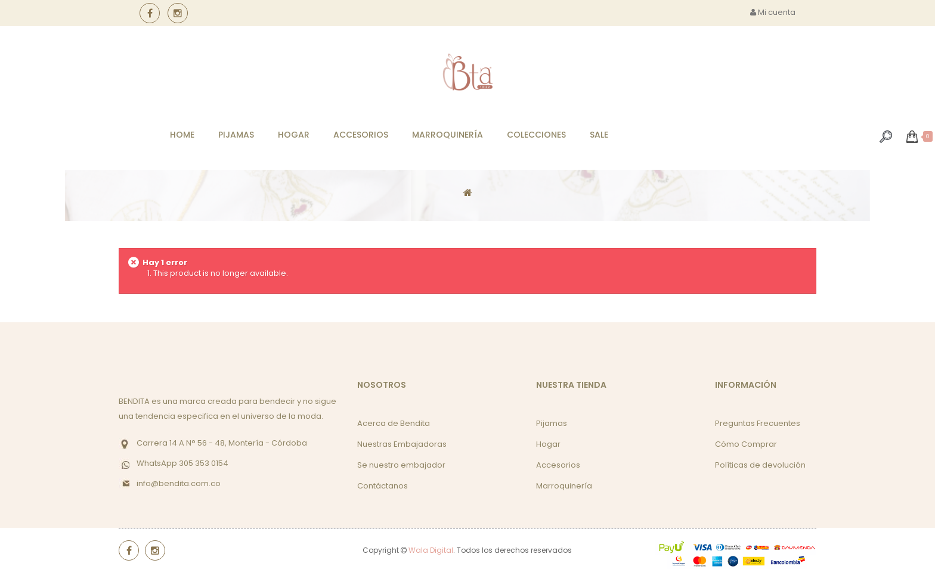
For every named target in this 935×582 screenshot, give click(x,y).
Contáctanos (382, 485)
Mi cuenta (772, 12)
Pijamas (551, 423)
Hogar (548, 444)
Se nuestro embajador (401, 465)
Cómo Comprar (746, 444)
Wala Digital (430, 550)
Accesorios (558, 465)
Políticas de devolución (760, 465)
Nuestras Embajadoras (402, 444)
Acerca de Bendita (393, 423)
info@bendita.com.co (179, 483)
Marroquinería (564, 485)
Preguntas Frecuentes (757, 423)
